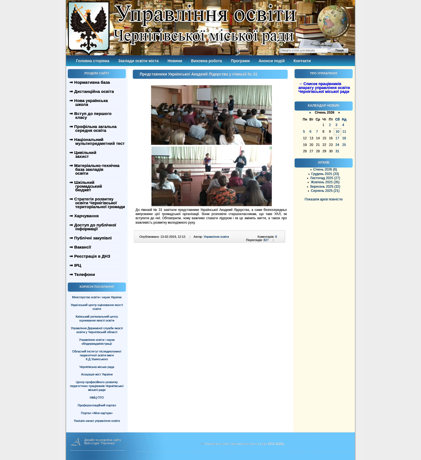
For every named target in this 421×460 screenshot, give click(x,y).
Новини (175, 61)
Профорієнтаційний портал (97, 405)
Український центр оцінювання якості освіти (97, 306)
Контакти (302, 61)
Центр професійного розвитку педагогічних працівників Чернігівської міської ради (97, 385)
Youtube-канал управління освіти (97, 420)
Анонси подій (272, 61)
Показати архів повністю (324, 199)
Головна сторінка (92, 61)
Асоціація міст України (97, 374)
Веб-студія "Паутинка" (100, 443)
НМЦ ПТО (97, 397)
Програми (240, 61)
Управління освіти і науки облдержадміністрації (97, 341)
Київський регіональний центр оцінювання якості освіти (97, 318)
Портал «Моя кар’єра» (97, 413)
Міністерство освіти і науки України (96, 297)
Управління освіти (216, 236)
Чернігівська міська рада (96, 366)
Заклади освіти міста (138, 61)
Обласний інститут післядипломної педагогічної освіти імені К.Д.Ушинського (96, 355)
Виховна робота (206, 61)
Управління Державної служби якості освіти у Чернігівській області (97, 330)
